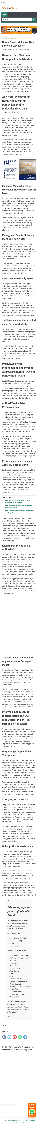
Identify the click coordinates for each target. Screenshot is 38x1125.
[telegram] (25, 1037)
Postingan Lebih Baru (8, 1105)
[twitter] (9, 1037)
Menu (4, 14)
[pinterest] (15, 1037)
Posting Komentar (25, 49)
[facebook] (4, 1037)
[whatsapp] (20, 1037)
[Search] (17, 19)
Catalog (10, 1017)
